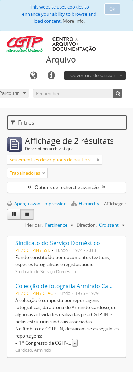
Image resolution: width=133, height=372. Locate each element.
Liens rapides (51, 76)
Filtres (22, 122)
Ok (112, 9)
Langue (33, 76)
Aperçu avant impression (37, 203)
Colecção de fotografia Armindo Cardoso (69, 286)
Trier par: (33, 225)
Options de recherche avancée (67, 187)
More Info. (74, 21)
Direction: (87, 225)
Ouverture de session (92, 75)
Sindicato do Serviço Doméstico (57, 243)
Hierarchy (85, 203)
